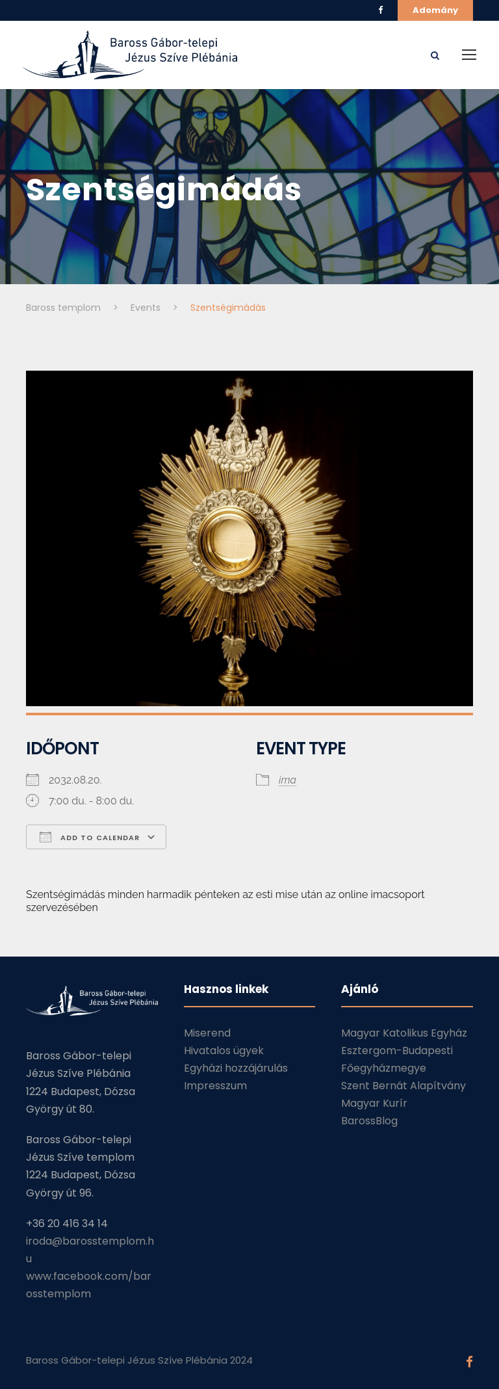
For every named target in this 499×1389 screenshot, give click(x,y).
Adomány (435, 10)
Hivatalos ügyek (224, 1050)
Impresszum (215, 1085)
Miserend (207, 1032)
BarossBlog (369, 1120)
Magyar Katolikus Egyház (404, 1032)
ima (287, 780)
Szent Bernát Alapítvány (403, 1085)
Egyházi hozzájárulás (236, 1068)
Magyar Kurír (374, 1103)
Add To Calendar (90, 837)
